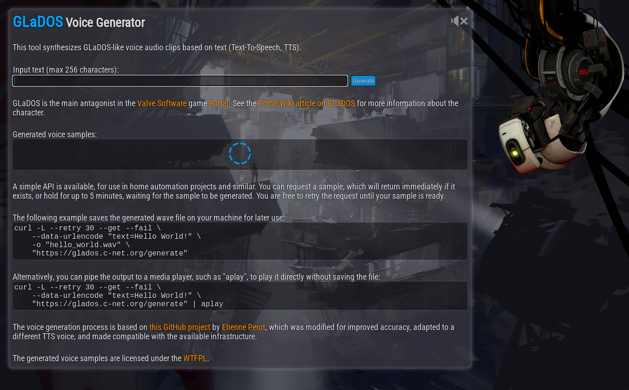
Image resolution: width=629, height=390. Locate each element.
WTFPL (195, 371)
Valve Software (162, 103)
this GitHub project (179, 340)
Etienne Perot (243, 340)
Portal (218, 103)
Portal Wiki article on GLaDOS (306, 103)
